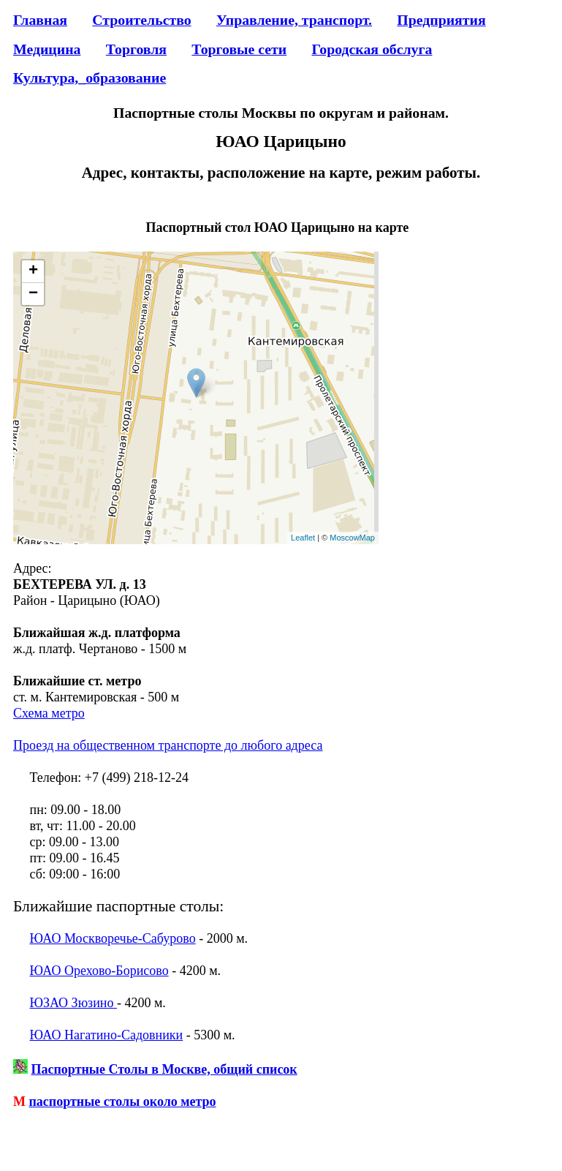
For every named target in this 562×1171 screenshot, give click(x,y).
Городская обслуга (371, 49)
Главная (40, 20)
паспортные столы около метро (122, 1101)
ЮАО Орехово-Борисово (99, 970)
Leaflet (303, 537)
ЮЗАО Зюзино (73, 1002)
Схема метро (49, 713)
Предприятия (441, 20)
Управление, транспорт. (294, 20)
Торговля (136, 49)
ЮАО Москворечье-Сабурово (113, 938)
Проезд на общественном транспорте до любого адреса (167, 745)
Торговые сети (238, 49)
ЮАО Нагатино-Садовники (106, 1035)
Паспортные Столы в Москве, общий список (164, 1069)
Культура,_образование (89, 77)
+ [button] (33, 271)
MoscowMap (352, 537)
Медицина (46, 49)
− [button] (33, 294)
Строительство (141, 20)
